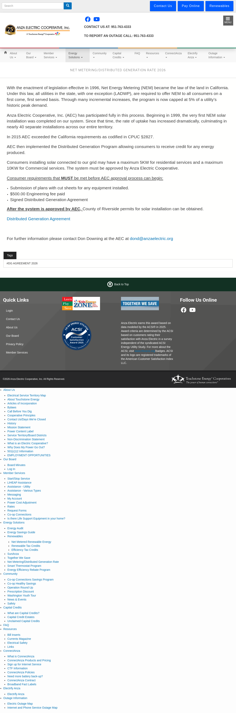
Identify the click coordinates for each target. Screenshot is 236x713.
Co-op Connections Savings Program (30, 579)
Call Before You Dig (19, 411)
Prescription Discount (20, 591)
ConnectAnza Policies (21, 672)
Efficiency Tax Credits (24, 549)
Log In (11, 469)
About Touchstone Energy (23, 399)
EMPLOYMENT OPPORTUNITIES (29, 455)
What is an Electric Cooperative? (27, 443)
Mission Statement (18, 427)
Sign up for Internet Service (24, 664)
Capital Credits (118, 55)
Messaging (14, 494)
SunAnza (13, 553)
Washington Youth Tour (21, 595)
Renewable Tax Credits (25, 545)
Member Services (50, 55)
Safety (11, 603)
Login (9, 310)
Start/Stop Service (18, 478)
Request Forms (17, 510)
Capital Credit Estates (20, 617)
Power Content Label (20, 431)
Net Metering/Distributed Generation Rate (33, 561)
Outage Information (216, 55)
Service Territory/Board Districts (27, 435)
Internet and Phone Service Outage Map (32, 707)
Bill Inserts (13, 634)
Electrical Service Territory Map (26, 395)
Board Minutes (16, 465)
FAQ (137, 53)
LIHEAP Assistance (19, 482)
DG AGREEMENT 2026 (23, 263)
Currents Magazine (19, 638)
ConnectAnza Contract (21, 680)
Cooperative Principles (21, 415)
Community (100, 55)
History (11, 423)
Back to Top (121, 284)
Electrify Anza (192, 55)
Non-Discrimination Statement (26, 439)
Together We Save (18, 557)
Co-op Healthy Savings (21, 583)
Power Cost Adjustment (22, 502)
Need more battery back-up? (25, 676)
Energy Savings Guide (21, 532)
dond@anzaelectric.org (151, 238)
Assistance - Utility (18, 486)
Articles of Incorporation (22, 403)
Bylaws (11, 407)
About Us (13, 55)
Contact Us (13, 319)
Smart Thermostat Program (24, 565)
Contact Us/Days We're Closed (26, 419)
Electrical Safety (17, 642)
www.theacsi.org (145, 351)
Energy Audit (15, 528)
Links (10, 646)
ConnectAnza (173, 55)
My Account (14, 498)
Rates (11, 506)
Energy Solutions (75, 55)
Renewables (15, 536)
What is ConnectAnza (20, 656)
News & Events (16, 599)
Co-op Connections (19, 514)
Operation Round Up (20, 587)
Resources (152, 55)
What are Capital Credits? (23, 613)
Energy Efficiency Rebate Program (28, 569)
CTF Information (17, 668)
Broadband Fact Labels (21, 684)
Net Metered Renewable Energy (31, 541)
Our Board (31, 55)
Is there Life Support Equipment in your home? (36, 518)
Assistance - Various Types (24, 490)
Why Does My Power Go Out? (26, 447)
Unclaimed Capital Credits (23, 621)
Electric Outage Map (20, 703)
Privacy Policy (14, 344)
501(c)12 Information (20, 451)
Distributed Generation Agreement (38, 218)
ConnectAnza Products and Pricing (29, 660)
